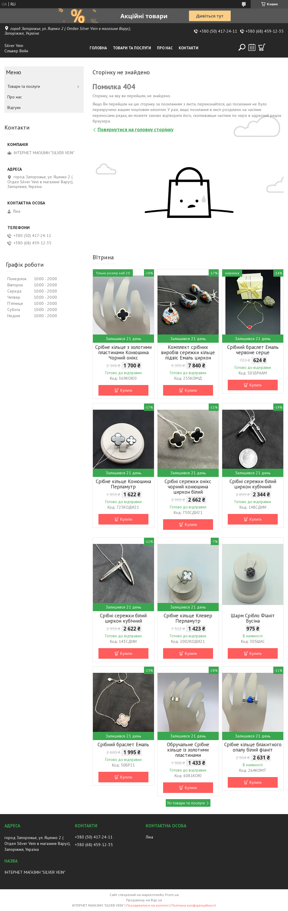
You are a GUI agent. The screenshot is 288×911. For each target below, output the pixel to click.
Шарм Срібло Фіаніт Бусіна (253, 618)
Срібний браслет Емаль (123, 744)
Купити (126, 390)
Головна (98, 48)
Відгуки (14, 107)
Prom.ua (172, 894)
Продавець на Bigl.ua (144, 900)
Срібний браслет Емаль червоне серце (253, 349)
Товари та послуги (132, 48)
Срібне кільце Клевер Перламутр (188, 618)
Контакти (188, 48)
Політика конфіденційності (193, 905)
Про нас (165, 48)
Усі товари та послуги (186, 803)
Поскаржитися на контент (147, 905)
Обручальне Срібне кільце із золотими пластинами (188, 750)
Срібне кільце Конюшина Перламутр (123, 484)
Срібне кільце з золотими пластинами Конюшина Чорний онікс (123, 352)
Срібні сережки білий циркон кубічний (253, 484)
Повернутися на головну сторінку (135, 129)
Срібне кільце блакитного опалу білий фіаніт (253, 747)
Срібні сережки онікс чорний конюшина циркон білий (188, 487)
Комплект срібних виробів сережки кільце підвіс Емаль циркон (188, 352)
